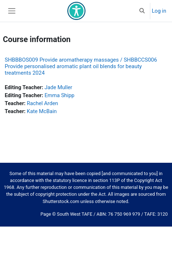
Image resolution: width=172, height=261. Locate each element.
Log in (159, 11)
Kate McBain (42, 111)
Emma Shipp (59, 95)
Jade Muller (58, 87)
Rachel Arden (42, 103)
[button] (141, 11)
